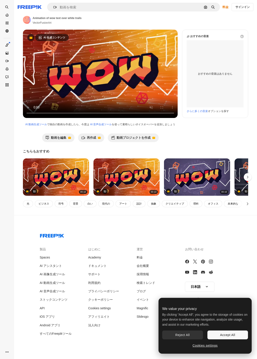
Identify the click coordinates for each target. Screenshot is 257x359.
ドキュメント (97, 266)
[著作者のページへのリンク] (27, 20)
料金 (225, 7)
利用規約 (94, 283)
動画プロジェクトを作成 (133, 139)
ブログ (141, 291)
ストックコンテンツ (53, 299)
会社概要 (143, 266)
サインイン (242, 7)
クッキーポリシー (100, 299)
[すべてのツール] (7, 84)
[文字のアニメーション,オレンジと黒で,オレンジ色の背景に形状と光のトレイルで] (56, 177)
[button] (53, 7)
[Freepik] (30, 7)
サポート (94, 274)
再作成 (91, 139)
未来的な (233, 203)
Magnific (142, 308)
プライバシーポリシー (103, 291)
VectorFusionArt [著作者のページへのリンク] (42, 22)
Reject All (182, 335)
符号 (61, 203)
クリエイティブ (175, 203)
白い (90, 203)
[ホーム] (7, 15)
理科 (196, 203)
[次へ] (247, 203)
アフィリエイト (99, 316)
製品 (43, 249)
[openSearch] (7, 7)
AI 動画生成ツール (36, 124)
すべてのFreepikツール (56, 333)
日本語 (200, 287)
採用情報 (143, 274)
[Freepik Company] (52, 235)
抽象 (153, 203)
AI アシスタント (51, 266)
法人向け (94, 325)
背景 (75, 203)
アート (123, 203)
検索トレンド (146, 283)
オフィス (213, 203)
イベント (143, 299)
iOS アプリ (47, 316)
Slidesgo (143, 316)
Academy (94, 257)
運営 (140, 249)
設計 (139, 203)
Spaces (45, 257)
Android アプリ (50, 325)
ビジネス (44, 203)
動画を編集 (58, 139)
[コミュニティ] (7, 30)
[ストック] (7, 23)
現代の (106, 203)
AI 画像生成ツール (52, 274)
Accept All (227, 335)
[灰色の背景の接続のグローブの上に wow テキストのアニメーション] (197, 177)
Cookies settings (99, 308)
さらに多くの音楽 (197, 111)
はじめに (94, 249)
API (42, 308)
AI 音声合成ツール (101, 124)
